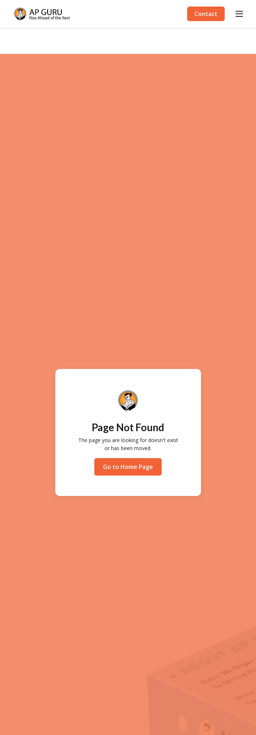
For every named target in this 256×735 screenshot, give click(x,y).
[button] (239, 13)
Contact (205, 14)
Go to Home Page (128, 467)
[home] (42, 14)
